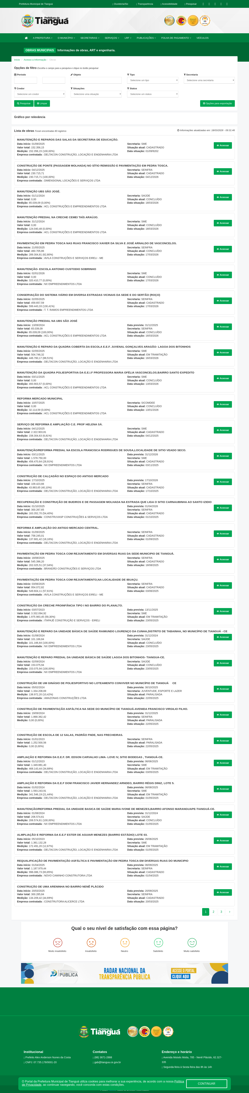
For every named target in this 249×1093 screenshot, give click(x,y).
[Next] (221, 910)
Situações (77, 88)
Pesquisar (24, 103)
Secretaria (191, 74)
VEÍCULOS (203, 38)
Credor (19, 88)
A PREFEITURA (42, 38)
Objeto (76, 74)
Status (132, 88)
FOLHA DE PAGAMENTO (176, 38)
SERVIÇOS (112, 38)
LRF (128, 38)
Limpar (42, 103)
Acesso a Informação (35, 59)
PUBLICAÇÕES (146, 38)
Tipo (131, 74)
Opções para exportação (217, 103)
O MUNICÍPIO (66, 38)
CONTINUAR (206, 1083)
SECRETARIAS (89, 38)
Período (20, 74)
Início (17, 59)
